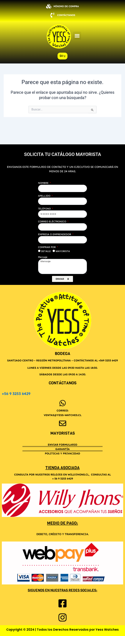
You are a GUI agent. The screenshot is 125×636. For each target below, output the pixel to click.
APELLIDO (44, 195)
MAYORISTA (63, 251)
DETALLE (46, 251)
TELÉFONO (44, 208)
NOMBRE (43, 182)
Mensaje (42, 257)
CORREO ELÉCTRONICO (52, 221)
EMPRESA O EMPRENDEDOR (55, 234)
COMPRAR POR (47, 247)
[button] (77, 36)
